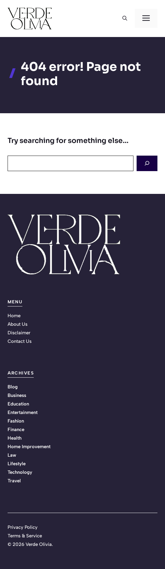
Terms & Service (25, 536)
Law (12, 455)
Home (14, 316)
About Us (17, 324)
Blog (13, 387)
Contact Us (20, 341)
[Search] (147, 163)
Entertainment (23, 412)
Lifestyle (17, 464)
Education (18, 404)
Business (17, 395)
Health (14, 438)
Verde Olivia (39, 544)
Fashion (16, 421)
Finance (16, 429)
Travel (14, 481)
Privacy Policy (23, 527)
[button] (125, 18)
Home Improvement (29, 446)
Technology (20, 472)
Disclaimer (19, 333)
